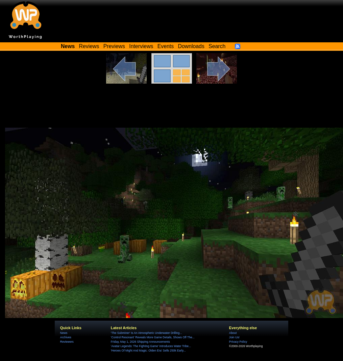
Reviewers (67, 341)
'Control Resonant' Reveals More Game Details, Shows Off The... (153, 337)
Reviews (89, 46)
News (63, 333)
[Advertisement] (171, 109)
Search (217, 46)
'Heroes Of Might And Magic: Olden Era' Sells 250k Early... (148, 350)
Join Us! (234, 337)
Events (165, 46)
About (233, 333)
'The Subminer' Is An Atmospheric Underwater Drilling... (146, 333)
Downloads (191, 46)
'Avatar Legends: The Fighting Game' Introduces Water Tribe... (151, 346)
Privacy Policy (238, 341)
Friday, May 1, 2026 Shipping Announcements (140, 341)
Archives (65, 337)
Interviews (141, 46)
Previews (114, 46)
